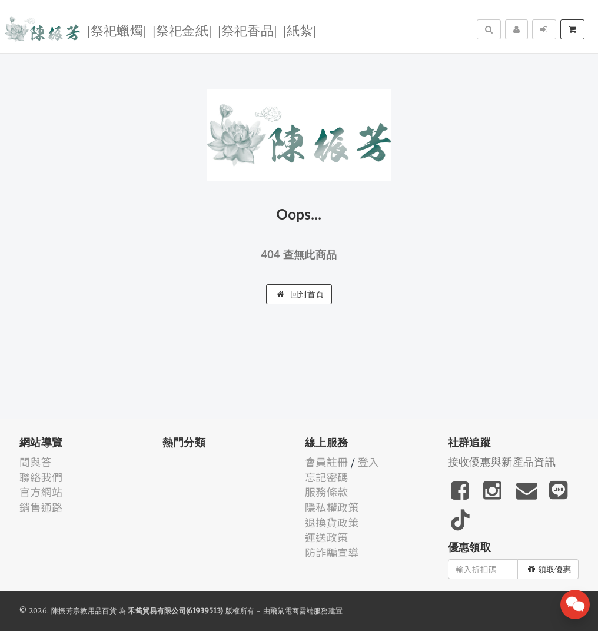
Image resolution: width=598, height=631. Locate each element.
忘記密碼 (326, 476)
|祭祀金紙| (182, 29)
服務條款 (326, 491)
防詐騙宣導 (332, 552)
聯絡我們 (40, 476)
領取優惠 (549, 569)
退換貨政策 (332, 522)
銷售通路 (40, 506)
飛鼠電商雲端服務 (299, 610)
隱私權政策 (332, 506)
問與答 (35, 461)
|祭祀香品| (247, 29)
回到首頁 (300, 294)
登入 (369, 461)
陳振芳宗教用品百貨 (84, 610)
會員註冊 (326, 461)
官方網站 (40, 491)
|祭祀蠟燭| (117, 29)
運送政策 (326, 536)
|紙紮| (299, 29)
